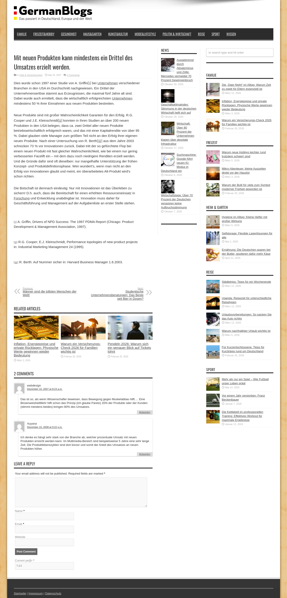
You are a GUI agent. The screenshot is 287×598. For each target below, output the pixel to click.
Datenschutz (53, 593)
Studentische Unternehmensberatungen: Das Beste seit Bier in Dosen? (116, 293)
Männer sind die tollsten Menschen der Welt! (50, 292)
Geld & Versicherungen (31, 75)
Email (18, 524)
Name (19, 511)
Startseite (20, 593)
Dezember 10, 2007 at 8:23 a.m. (44, 389)
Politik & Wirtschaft (177, 33)
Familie (22, 33)
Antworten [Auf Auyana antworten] (144, 454)
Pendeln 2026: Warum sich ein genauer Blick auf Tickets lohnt (129, 347)
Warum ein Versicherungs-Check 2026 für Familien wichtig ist (81, 347)
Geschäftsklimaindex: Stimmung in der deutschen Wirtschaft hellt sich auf (178, 108)
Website (20, 537)
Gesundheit (69, 33)
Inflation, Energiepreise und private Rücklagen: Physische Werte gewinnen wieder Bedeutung (36, 349)
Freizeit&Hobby (43, 33)
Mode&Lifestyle (145, 33)
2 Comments (73, 75)
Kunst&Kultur (118, 33)
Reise (201, 33)
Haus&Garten (92, 33)
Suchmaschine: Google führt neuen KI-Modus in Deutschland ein (179, 163)
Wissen (231, 33)
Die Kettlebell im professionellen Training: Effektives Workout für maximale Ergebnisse (242, 416)
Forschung (22, 198)
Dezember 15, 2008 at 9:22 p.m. (44, 427)
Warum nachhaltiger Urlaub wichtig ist (246, 330)
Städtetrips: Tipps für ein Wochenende (246, 281)
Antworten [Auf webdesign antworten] (144, 412)
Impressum (35, 593)
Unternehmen (108, 83)
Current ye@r (24, 560)
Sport (216, 33)
